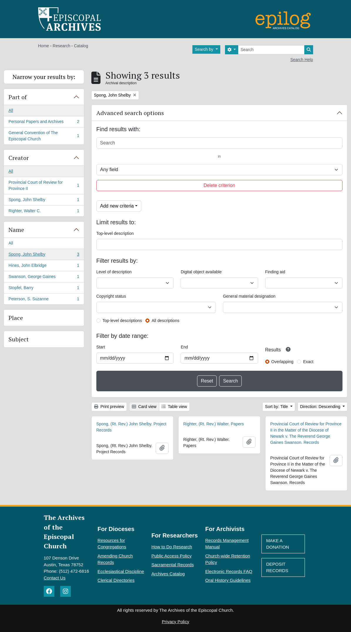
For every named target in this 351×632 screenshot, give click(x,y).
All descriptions (165, 320)
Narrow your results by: (44, 77)
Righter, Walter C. (43, 212)
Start (100, 347)
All (11, 110)
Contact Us (55, 577)
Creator (19, 158)
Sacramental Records (172, 564)
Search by (204, 49)
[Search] (271, 49)
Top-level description (115, 233)
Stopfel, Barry (43, 289)
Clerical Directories (116, 580)
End (184, 347)
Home (43, 45)
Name (16, 230)
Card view (144, 406)
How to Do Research (171, 546)
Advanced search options (130, 113)
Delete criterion (219, 185)
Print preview (109, 406)
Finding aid (275, 271)
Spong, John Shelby (43, 201)
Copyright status (111, 296)
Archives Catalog (167, 573)
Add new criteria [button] (117, 205)
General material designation (249, 296)
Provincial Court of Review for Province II (43, 185)
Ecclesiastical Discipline (121, 571)
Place (16, 318)
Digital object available (201, 271)
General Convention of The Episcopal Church (43, 135)
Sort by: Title (277, 406)
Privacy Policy (175, 621)
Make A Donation (277, 544)
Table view (174, 406)
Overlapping (282, 361)
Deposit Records (277, 567)
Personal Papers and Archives (43, 123)
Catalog (81, 45)
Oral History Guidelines (228, 580)
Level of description (114, 271)
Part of (18, 97)
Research (61, 45)
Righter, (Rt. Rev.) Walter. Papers (213, 424)
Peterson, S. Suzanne (43, 300)
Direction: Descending (321, 406)
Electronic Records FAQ (228, 571)
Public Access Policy (171, 555)
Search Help (301, 59)
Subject (19, 339)
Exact (308, 361)
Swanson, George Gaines (43, 278)
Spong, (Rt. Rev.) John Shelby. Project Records (131, 427)
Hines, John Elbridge (43, 266)
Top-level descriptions (122, 320)
